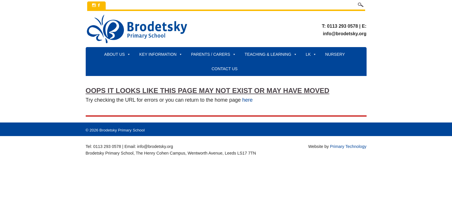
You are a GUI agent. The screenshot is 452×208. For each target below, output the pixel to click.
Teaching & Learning (271, 54)
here (247, 100)
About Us (117, 54)
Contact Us (225, 68)
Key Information (160, 54)
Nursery (335, 54)
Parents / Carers (213, 54)
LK (311, 54)
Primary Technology (348, 146)
